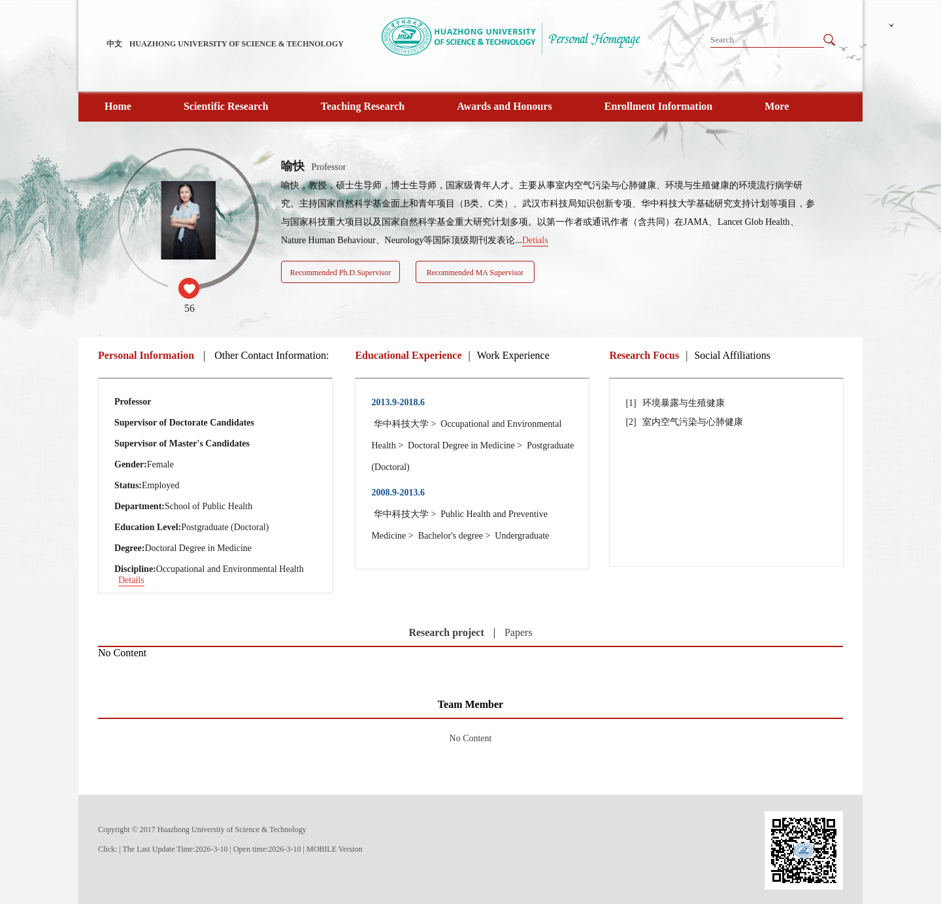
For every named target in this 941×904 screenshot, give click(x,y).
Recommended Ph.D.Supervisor (340, 272)
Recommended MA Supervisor (475, 272)
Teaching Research (362, 106)
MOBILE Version (334, 849)
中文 (114, 43)
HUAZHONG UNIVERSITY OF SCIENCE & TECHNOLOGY (236, 43)
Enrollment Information (658, 106)
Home (118, 106)
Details (131, 580)
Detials (535, 240)
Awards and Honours (504, 106)
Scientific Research (226, 106)
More (777, 106)
